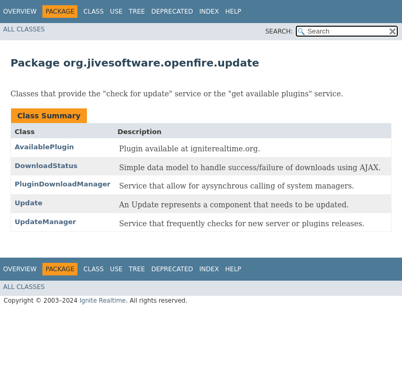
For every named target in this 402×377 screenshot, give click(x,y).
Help (233, 11)
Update (28, 203)
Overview (20, 11)
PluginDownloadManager (62, 184)
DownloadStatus (46, 166)
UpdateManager (45, 222)
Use (116, 11)
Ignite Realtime (103, 300)
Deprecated (172, 11)
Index (209, 11)
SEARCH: (279, 31)
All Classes (23, 29)
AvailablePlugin (44, 147)
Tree (137, 11)
